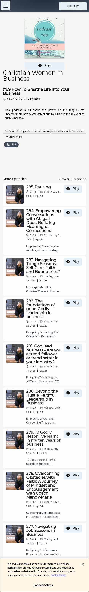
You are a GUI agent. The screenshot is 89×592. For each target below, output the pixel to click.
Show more (14, 136)
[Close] (83, 566)
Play (44, 65)
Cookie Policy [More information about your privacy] (58, 576)
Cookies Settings (43, 586)
